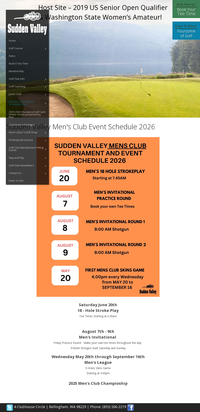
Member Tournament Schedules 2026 (21, 103)
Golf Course (16, 48)
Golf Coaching (17, 86)
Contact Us (15, 173)
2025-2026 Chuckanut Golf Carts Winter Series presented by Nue (27, 114)
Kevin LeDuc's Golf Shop (23, 132)
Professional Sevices (21, 140)
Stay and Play (16, 157)
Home (12, 40)
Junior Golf (15, 94)
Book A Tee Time (18, 63)
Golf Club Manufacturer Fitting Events (26, 149)
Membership (16, 71)
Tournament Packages (22, 124)
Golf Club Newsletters (21, 165)
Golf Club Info (17, 79)
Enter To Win (16, 180)
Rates (12, 56)
